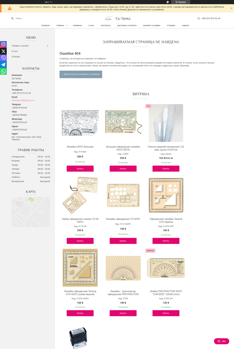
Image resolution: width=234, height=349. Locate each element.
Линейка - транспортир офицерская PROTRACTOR (202, 220)
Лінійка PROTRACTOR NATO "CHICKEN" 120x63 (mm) (79, 293)
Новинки (77, 25)
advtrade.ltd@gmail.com (23, 100)
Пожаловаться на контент (107, 346)
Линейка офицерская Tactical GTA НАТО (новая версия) (161, 220)
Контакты (106, 25)
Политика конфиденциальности (133, 346)
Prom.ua (129, 343)
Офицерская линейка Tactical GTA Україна (120, 220)
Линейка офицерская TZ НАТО (79, 219)
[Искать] (12, 18)
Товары (60, 25)
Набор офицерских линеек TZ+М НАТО (202, 148)
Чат (222, 341)
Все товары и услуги (139, 326)
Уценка (185, 25)
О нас (91, 25)
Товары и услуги (20, 45)
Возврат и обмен (151, 25)
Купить (79, 168)
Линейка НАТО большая (79, 146)
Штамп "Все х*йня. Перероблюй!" (120, 293)
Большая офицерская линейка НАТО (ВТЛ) (120, 148)
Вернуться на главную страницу (82, 74)
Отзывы (171, 25)
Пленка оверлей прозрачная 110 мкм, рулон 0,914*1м (161, 148)
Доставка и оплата (127, 25)
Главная (45, 25)
